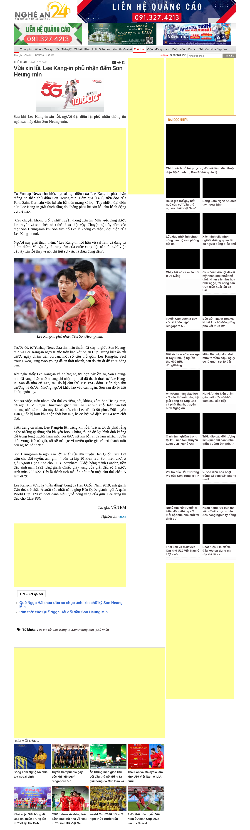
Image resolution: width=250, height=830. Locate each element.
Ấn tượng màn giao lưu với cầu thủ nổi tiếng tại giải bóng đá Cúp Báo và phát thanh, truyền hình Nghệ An (107, 781)
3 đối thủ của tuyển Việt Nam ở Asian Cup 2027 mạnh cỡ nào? (144, 819)
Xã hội (78, 49)
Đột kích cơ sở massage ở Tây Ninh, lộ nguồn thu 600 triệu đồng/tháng (183, 360)
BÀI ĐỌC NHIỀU (178, 120)
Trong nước (52, 49)
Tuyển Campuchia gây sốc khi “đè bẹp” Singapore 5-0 (67, 776)
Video (38, 49)
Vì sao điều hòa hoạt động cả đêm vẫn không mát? (219, 475)
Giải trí (127, 49)
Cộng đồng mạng (158, 49)
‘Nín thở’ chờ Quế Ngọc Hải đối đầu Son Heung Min (64, 612)
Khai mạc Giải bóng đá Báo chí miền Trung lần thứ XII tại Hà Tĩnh (30, 819)
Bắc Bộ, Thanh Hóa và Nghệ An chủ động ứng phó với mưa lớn (219, 322)
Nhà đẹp (216, 49)
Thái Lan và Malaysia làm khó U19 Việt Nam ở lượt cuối (145, 776)
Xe (225, 49)
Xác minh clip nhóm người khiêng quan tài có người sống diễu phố (219, 240)
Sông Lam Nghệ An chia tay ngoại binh (219, 202)
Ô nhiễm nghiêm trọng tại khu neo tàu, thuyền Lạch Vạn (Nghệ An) (182, 440)
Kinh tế (116, 49)
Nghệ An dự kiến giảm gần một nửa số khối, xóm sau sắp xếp (218, 397)
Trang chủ (16, 49)
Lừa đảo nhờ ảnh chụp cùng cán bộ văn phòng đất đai (182, 240)
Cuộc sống (179, 49)
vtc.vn (122, 516)
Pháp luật (90, 49)
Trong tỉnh (26, 49)
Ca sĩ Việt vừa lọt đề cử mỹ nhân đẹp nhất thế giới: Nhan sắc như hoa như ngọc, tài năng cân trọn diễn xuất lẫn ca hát (219, 281)
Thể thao (139, 49)
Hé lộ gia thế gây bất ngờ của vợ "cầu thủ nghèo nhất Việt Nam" (181, 204)
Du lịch (192, 49)
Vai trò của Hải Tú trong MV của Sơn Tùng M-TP (182, 473)
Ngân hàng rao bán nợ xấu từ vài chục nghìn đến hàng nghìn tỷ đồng (219, 511)
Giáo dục (105, 49)
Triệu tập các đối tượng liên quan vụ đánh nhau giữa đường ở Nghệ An (219, 440)
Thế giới (67, 49)
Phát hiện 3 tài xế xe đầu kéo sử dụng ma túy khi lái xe (217, 550)
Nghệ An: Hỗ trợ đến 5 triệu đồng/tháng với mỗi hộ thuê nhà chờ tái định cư (182, 513)
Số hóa (204, 49)
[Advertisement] (70, 160)
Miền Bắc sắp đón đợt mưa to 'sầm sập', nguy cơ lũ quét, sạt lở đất (219, 358)
